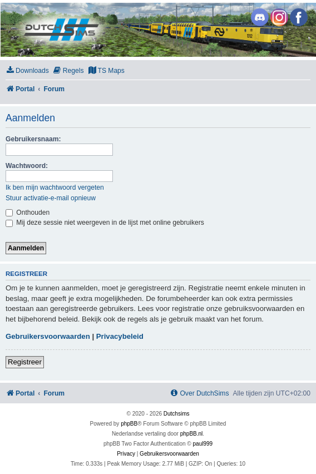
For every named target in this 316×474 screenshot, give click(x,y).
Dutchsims (177, 414)
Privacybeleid (120, 336)
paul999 (203, 444)
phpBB (129, 424)
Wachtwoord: (27, 166)
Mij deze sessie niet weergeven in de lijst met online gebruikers (105, 222)
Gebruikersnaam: (33, 139)
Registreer (25, 362)
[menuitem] (27, 70)
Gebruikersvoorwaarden (48, 336)
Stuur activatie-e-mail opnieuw (51, 198)
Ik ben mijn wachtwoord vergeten (55, 187)
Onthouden (28, 212)
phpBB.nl (191, 434)
